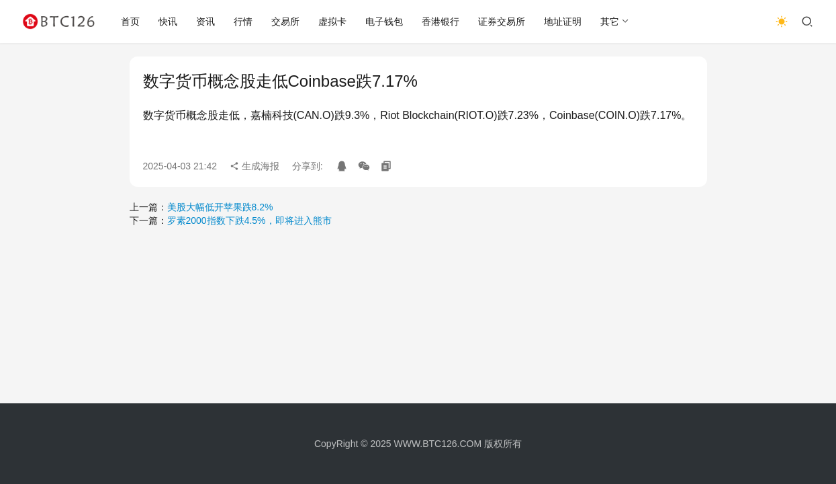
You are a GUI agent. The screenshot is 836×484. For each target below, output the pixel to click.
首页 (130, 21)
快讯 (167, 21)
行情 (243, 21)
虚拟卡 (332, 21)
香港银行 (440, 21)
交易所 (285, 21)
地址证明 (563, 21)
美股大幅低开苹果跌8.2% (220, 207)
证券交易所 (501, 21)
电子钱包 (384, 21)
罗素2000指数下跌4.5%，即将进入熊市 (249, 220)
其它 (609, 21)
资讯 (205, 21)
